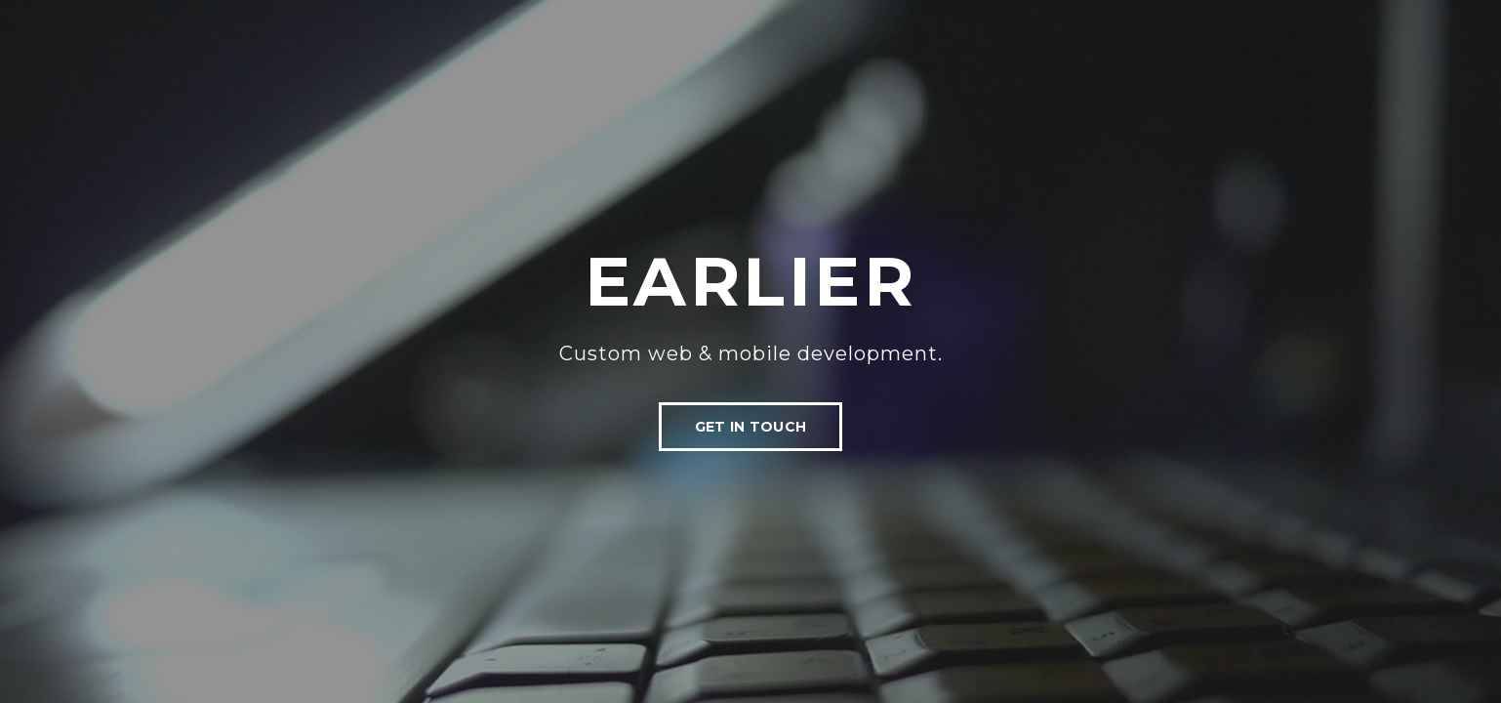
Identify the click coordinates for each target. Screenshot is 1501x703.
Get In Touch (750, 426)
